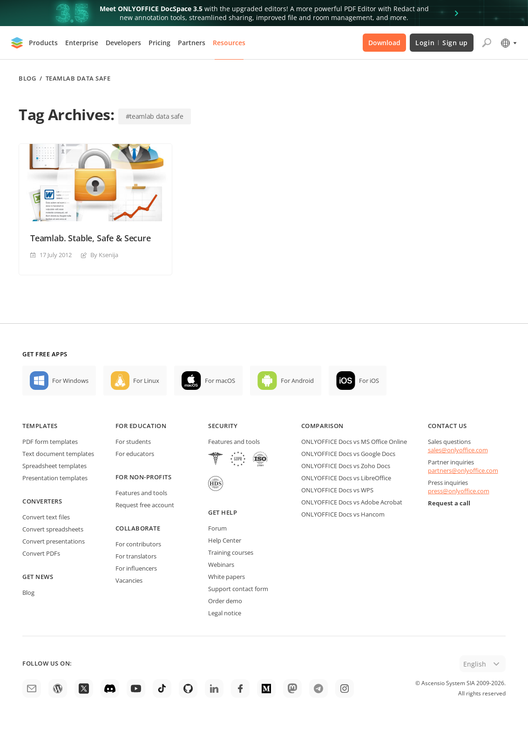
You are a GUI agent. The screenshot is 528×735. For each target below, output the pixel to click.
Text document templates (58, 453)
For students (133, 441)
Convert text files (46, 517)
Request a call (449, 503)
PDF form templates (50, 441)
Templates (40, 426)
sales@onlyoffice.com (458, 450)
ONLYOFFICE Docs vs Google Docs (348, 453)
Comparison (322, 426)
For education (141, 426)
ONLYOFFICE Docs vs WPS (337, 490)
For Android (297, 380)
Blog (27, 78)
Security (222, 426)
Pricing (159, 42)
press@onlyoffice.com (458, 491)
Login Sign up (441, 42)
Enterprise (81, 42)
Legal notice (224, 613)
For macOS (220, 380)
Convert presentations (53, 541)
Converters (42, 501)
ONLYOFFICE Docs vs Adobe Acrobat (351, 502)
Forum (217, 528)
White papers (226, 576)
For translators (135, 556)
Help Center (224, 540)
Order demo (225, 601)
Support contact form (238, 589)
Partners (191, 42)
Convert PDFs (41, 553)
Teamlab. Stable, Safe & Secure (90, 238)
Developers (123, 42)
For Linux (146, 380)
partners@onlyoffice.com (463, 470)
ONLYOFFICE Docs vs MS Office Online (354, 441)
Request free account (144, 505)
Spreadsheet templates (54, 466)
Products (43, 42)
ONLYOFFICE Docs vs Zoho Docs (345, 466)
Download (384, 42)
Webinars (221, 564)
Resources (229, 42)
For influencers (136, 568)
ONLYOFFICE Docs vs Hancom (343, 514)
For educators (134, 453)
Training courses (230, 552)
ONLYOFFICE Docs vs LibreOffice (346, 478)
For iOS (369, 380)
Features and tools (141, 493)
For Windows (70, 380)
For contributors (138, 544)
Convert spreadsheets (52, 529)
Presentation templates (55, 478)
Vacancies (128, 580)
